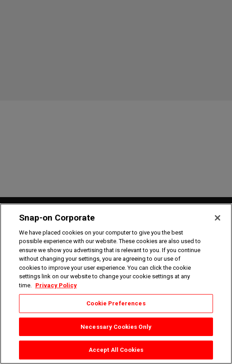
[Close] (217, 218)
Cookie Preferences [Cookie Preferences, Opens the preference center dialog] (115, 303)
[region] (116, 283)
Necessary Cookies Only (116, 326)
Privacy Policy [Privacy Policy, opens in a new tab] (56, 285)
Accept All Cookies (116, 349)
